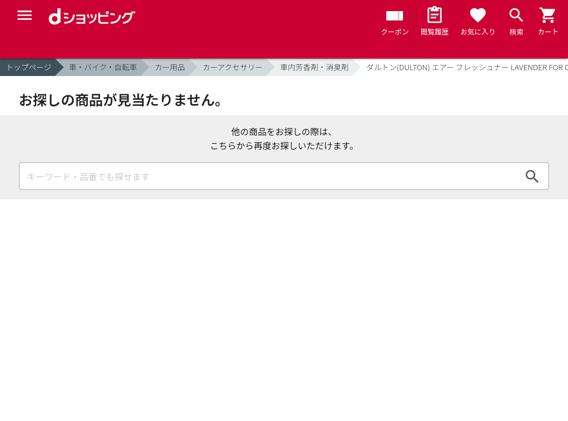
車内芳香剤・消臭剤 (314, 67)
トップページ (28, 67)
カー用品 (169, 67)
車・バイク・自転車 (103, 67)
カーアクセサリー (232, 67)
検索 (532, 176)
